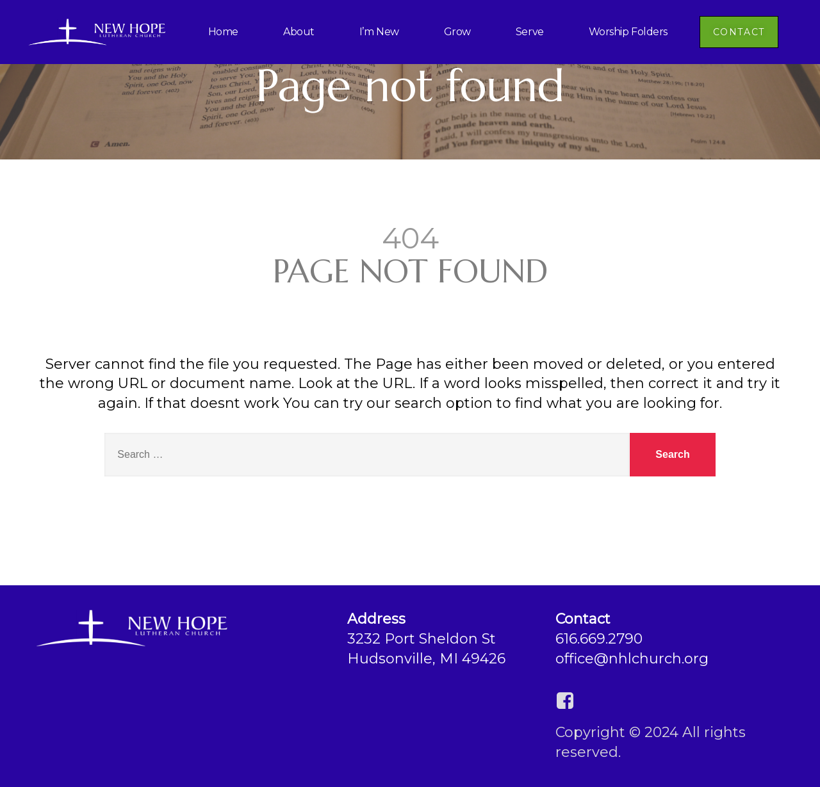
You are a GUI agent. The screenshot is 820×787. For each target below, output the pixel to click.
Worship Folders (628, 32)
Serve (530, 32)
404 (410, 238)
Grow (457, 32)
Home (223, 32)
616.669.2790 (599, 638)
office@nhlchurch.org (632, 658)
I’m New (379, 32)
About (299, 32)
